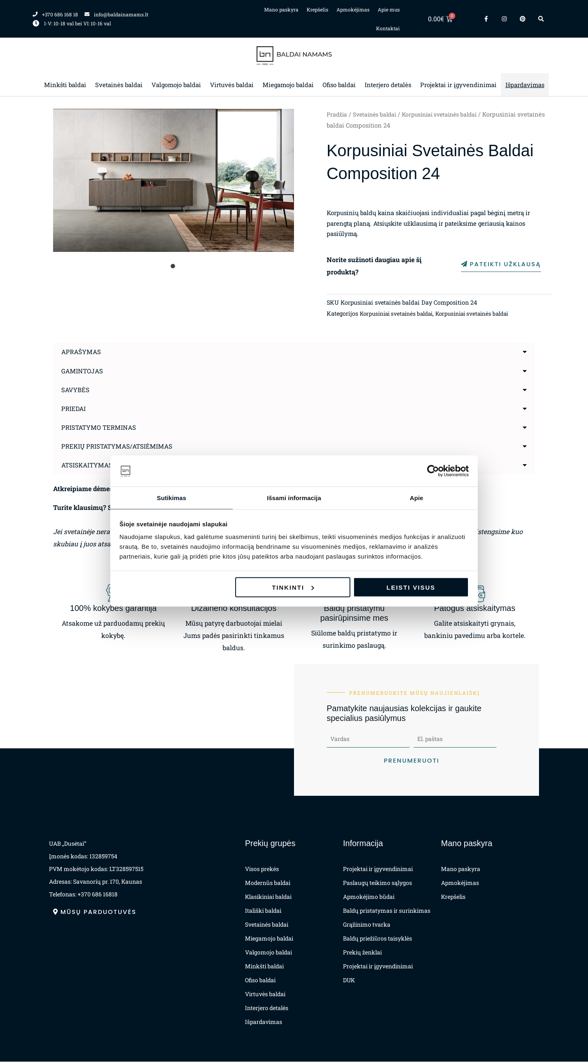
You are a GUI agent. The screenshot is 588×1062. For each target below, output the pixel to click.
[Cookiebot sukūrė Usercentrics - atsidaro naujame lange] (433, 471)
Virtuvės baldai (232, 85)
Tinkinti (293, 587)
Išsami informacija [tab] (294, 497)
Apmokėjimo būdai (368, 897)
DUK (349, 980)
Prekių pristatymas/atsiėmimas (119, 445)
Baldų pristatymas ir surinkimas (386, 911)
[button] (294, 351)
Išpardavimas (525, 85)
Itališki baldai (263, 911)
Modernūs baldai (267, 883)
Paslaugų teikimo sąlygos (377, 883)
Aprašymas (81, 351)
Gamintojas (83, 370)
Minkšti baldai (65, 85)
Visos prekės (262, 869)
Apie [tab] (416, 497)
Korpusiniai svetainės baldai (447, 114)
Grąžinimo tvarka (366, 925)
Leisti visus (411, 587)
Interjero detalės (388, 85)
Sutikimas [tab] (171, 497)
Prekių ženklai (362, 952)
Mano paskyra (281, 9)
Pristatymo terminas (100, 426)
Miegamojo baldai (288, 85)
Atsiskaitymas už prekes (106, 464)
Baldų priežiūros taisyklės (377, 939)
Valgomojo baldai (176, 85)
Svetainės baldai (119, 85)
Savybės (75, 389)
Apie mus (389, 9)
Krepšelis (317, 9)
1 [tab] (173, 266)
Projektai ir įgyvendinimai (458, 85)
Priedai (74, 408)
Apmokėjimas (353, 9)
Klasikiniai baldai (268, 897)
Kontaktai (388, 28)
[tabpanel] (173, 180)
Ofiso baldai (339, 85)
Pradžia (337, 114)
